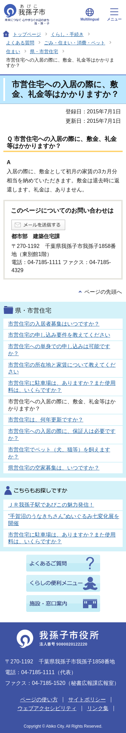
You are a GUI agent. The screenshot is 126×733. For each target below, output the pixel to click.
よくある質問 (20, 42)
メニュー (114, 14)
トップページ (27, 34)
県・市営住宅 (44, 51)
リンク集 (98, 708)
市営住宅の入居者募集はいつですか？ (53, 324)
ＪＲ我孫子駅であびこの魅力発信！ (51, 505)
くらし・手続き (67, 34)
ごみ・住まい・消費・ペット (74, 42)
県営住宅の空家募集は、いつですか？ (53, 468)
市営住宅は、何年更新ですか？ (45, 420)
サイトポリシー (87, 699)
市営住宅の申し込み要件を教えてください (59, 335)
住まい (13, 51)
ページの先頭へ (103, 292)
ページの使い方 (39, 699)
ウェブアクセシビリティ (47, 708)
